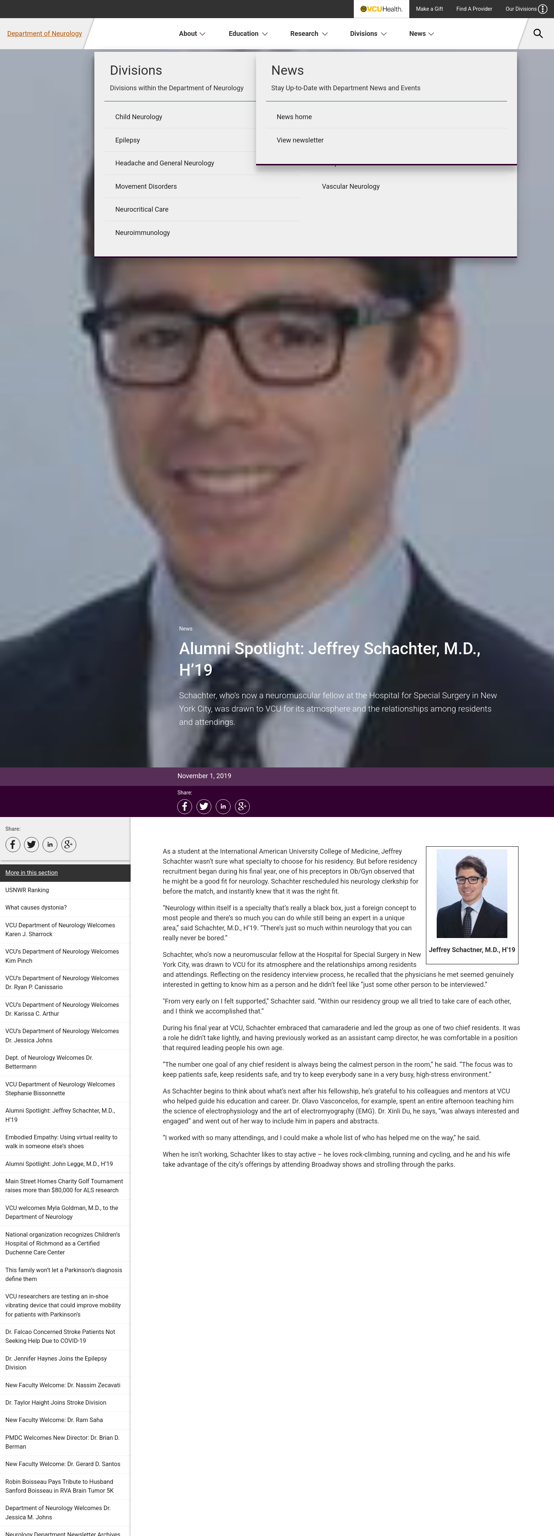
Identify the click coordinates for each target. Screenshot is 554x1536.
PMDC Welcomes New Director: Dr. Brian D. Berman (63, 1442)
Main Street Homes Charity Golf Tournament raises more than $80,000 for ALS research (64, 1186)
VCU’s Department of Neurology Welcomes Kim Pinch (62, 956)
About (192, 33)
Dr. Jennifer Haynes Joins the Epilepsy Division (56, 1363)
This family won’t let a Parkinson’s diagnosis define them (64, 1275)
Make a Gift (429, 9)
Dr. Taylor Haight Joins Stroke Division (56, 1402)
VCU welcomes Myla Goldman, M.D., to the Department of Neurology (62, 1212)
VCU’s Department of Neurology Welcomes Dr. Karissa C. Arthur (62, 1009)
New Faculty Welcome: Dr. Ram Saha (54, 1420)
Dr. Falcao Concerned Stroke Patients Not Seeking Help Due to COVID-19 (60, 1336)
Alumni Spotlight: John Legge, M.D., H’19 (59, 1163)
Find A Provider (474, 9)
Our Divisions (527, 9)
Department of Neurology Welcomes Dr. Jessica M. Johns (58, 1512)
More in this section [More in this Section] (32, 872)
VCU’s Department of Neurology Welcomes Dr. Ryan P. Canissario (62, 983)
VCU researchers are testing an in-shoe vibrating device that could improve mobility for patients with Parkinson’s (63, 1305)
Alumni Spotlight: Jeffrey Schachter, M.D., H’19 (60, 1115)
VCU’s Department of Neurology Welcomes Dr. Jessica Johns (62, 1035)
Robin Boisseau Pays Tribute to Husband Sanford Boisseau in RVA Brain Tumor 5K (60, 1486)
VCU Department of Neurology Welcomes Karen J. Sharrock (60, 930)
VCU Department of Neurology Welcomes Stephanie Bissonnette (60, 1089)
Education (248, 33)
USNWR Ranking (27, 890)
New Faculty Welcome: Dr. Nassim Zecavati (63, 1385)
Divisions (368, 33)
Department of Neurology (44, 33)
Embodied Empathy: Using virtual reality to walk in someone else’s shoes (62, 1142)
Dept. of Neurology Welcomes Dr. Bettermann (49, 1062)
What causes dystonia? (36, 907)
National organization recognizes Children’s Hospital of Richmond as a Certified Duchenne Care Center (63, 1243)
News (422, 33)
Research (309, 33)
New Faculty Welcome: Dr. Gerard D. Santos (63, 1464)
